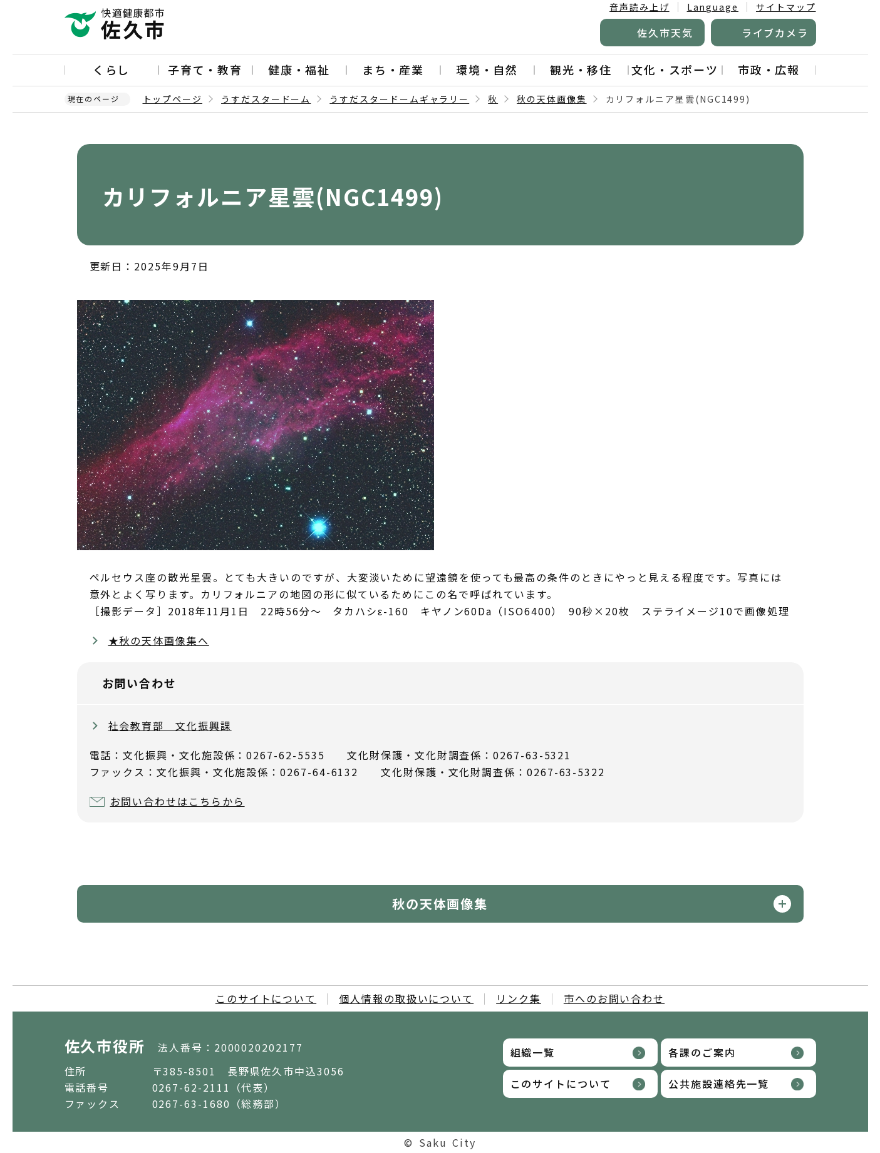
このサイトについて (265, 998)
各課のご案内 (702, 1052)
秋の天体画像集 (551, 99)
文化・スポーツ (674, 69)
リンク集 (518, 998)
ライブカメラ (775, 32)
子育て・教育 (205, 69)
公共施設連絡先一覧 (718, 1083)
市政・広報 (769, 69)
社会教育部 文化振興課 (170, 725)
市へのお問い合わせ (614, 998)
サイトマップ (786, 7)
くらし (111, 69)
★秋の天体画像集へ (158, 640)
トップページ (173, 99)
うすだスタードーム (266, 99)
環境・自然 (487, 69)
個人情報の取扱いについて (406, 998)
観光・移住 (581, 69)
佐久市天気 (665, 32)
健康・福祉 (299, 69)
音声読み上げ (639, 7)
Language (712, 7)
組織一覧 (533, 1052)
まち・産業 (393, 69)
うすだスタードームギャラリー (399, 99)
